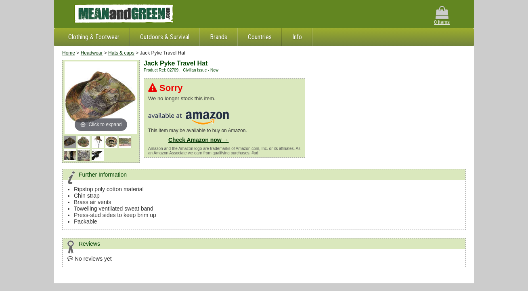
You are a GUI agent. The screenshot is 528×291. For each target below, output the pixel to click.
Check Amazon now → (198, 140)
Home (68, 53)
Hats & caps (121, 53)
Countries (260, 37)
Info (297, 37)
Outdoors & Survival (164, 37)
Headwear (92, 53)
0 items (442, 15)
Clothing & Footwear (93, 37)
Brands (218, 37)
